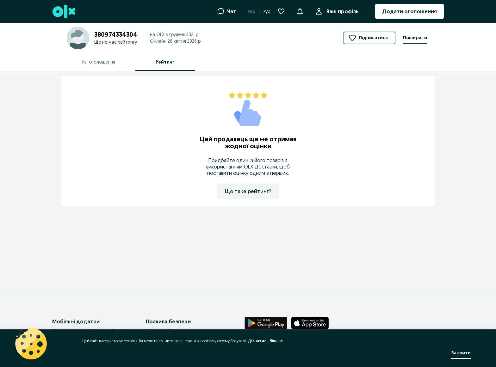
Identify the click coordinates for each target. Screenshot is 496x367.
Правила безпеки (168, 321)
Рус (267, 11)
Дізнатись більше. (266, 341)
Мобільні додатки (76, 321)
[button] (300, 11)
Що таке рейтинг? (248, 191)
